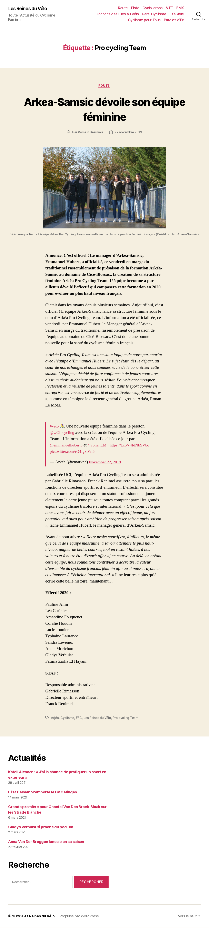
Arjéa (55, 718)
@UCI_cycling (63, 433)
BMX (180, 8)
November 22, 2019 (106, 462)
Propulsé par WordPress (79, 916)
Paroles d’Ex (174, 20)
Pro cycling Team (127, 718)
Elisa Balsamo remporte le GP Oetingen (42, 792)
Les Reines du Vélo (29, 8)
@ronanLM (100, 445)
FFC (79, 718)
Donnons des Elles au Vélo (117, 14)
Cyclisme (68, 718)
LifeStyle (176, 14)
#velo (54, 426)
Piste (135, 8)
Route (123, 8)
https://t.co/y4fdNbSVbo (134, 445)
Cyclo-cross (152, 8)
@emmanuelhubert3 (67, 445)
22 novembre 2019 (128, 133)
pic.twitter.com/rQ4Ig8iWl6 (74, 452)
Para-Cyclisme (154, 14)
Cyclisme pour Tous (144, 20)
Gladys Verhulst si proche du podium (40, 827)
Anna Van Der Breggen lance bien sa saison (46, 842)
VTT (169, 8)
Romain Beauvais (90, 133)
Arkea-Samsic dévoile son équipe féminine (104, 109)
